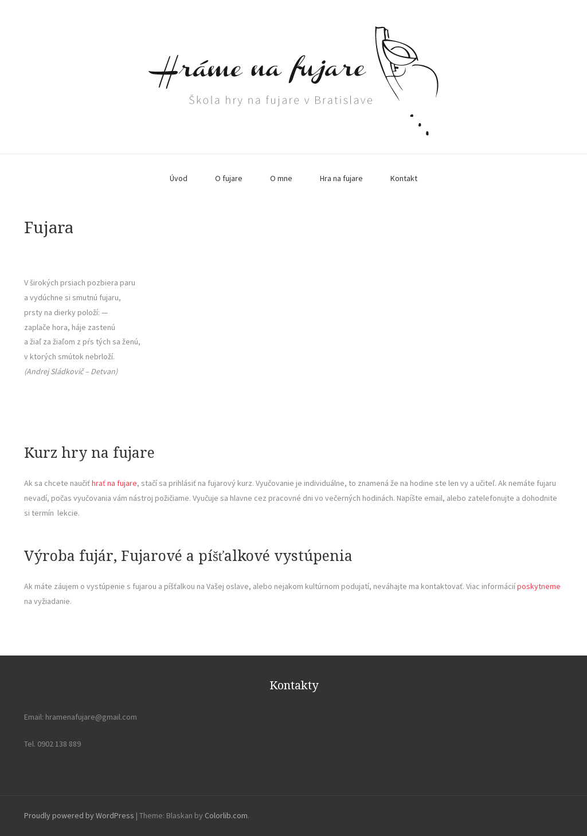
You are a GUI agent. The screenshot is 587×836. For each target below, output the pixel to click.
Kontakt (403, 178)
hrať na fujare (114, 483)
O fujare (228, 178)
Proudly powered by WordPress (79, 815)
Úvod (178, 178)
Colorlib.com (226, 815)
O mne (281, 178)
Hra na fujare (341, 178)
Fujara (48, 227)
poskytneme (539, 586)
